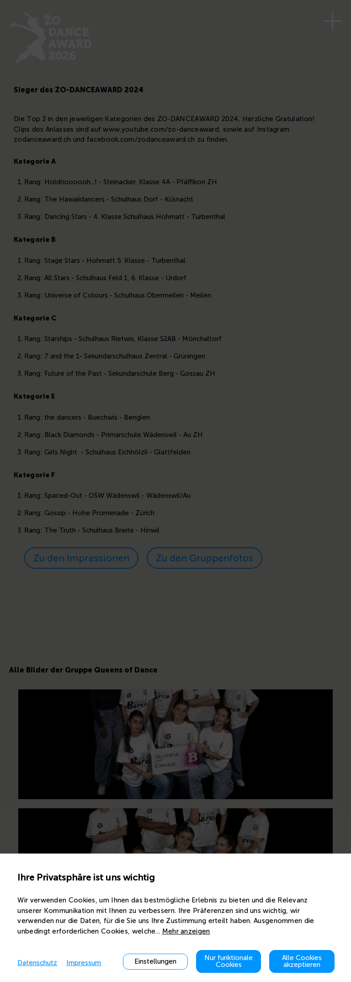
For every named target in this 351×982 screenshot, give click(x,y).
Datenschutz (37, 963)
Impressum (83, 963)
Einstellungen (155, 961)
